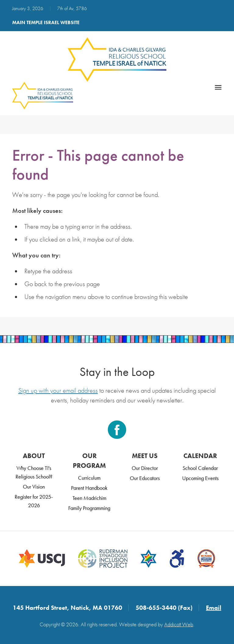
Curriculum (89, 477)
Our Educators (145, 478)
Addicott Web (178, 624)
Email (213, 608)
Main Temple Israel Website (46, 22)
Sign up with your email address (58, 390)
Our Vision (34, 486)
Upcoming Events (200, 478)
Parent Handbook (89, 487)
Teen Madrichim (89, 497)
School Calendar (200, 467)
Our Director (145, 467)
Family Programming (89, 507)
